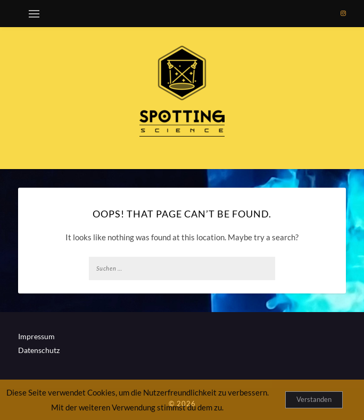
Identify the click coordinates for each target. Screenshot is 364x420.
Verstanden (314, 399)
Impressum (36, 336)
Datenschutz (39, 350)
